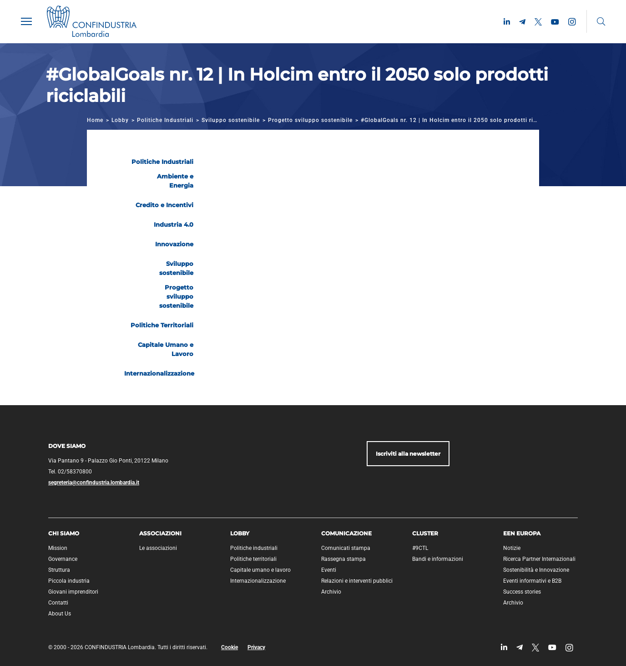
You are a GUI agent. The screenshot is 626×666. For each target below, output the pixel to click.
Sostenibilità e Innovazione (536, 570)
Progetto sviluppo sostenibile (310, 120)
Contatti (58, 603)
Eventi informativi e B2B (532, 581)
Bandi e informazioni (437, 559)
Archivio (331, 592)
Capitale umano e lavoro (260, 570)
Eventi (328, 570)
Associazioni (160, 533)
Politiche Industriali (165, 120)
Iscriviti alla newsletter (408, 453)
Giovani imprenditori (73, 592)
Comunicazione (346, 533)
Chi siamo (63, 533)
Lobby (120, 120)
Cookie (229, 647)
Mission (57, 548)
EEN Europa (521, 533)
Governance (62, 559)
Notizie (511, 548)
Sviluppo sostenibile (231, 120)
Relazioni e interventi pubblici (357, 581)
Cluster (425, 533)
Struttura (59, 570)
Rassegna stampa (343, 559)
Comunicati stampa (345, 548)
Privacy (256, 647)
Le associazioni (158, 548)
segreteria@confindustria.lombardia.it (93, 482)
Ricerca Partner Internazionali (539, 559)
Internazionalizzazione (258, 581)
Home (95, 120)
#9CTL (420, 548)
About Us (59, 613)
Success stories (522, 592)
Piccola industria (69, 581)
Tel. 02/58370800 (70, 471)
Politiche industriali (254, 548)
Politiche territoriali (253, 559)
